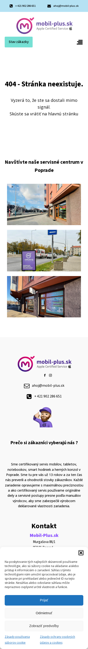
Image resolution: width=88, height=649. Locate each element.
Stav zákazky (19, 41)
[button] (81, 552)
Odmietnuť (44, 613)
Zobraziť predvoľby (44, 626)
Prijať (44, 600)
